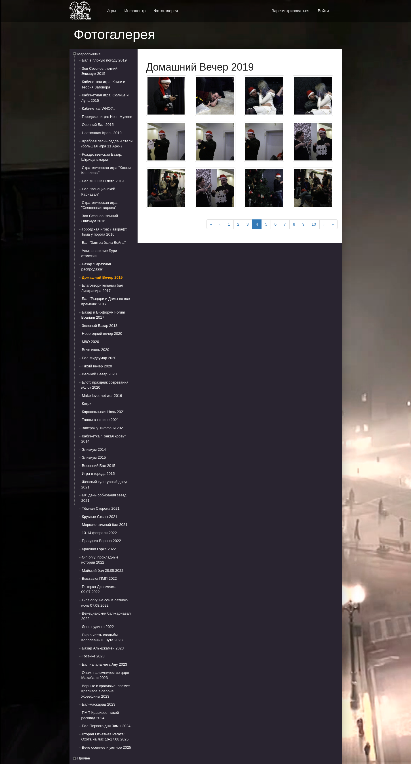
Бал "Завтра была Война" (104, 242)
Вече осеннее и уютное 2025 (106, 747)
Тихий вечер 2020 (97, 366)
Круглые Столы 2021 (99, 517)
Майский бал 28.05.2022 (102, 570)
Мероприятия (89, 54)
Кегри (87, 403)
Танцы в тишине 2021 (100, 420)
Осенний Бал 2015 (98, 124)
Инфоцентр (135, 11)
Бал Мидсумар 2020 (99, 358)
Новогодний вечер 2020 (102, 333)
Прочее (83, 758)
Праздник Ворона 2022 (101, 541)
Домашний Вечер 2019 (102, 277)
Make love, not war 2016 (102, 395)
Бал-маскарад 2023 (98, 704)
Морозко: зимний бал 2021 (105, 524)
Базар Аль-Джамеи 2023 (103, 648)
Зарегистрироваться (290, 11)
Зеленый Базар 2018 (99, 325)
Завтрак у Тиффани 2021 (103, 428)
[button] (337, 8)
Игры (111, 11)
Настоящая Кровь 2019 (102, 133)
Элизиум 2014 (94, 449)
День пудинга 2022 (98, 627)
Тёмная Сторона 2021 (101, 508)
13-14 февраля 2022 (99, 533)
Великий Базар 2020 (99, 374)
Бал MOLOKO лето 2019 (103, 181)
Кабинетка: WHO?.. (98, 108)
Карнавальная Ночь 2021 (103, 412)
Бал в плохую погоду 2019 (104, 60)
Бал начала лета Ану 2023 (104, 664)
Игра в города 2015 (98, 473)
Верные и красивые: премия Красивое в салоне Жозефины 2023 (105, 691)
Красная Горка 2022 (99, 549)
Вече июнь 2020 (95, 350)
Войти (323, 11)
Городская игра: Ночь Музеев (107, 117)
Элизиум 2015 (94, 457)
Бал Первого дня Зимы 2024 (106, 726)
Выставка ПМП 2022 (99, 578)
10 (313, 224)
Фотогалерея (166, 11)
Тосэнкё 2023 (93, 656)
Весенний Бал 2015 (98, 466)
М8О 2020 (90, 342)
